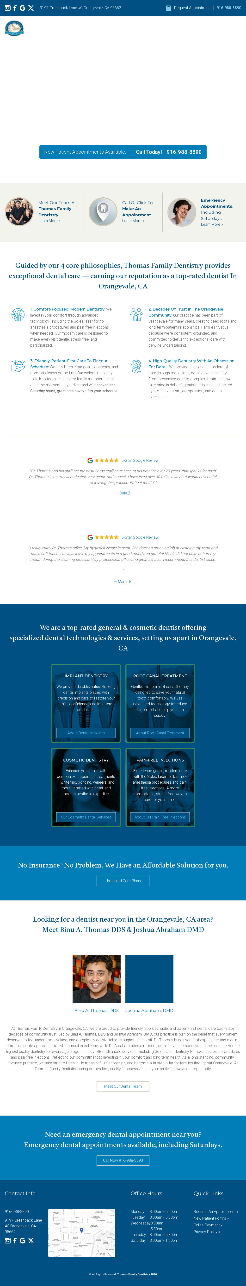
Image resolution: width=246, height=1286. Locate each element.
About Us (127, 28)
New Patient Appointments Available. (85, 152)
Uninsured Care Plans (123, 881)
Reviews (183, 28)
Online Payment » (208, 1225)
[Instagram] (8, 8)
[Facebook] (15, 8)
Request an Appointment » (216, 1211)
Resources (209, 28)
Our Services (155, 28)
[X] (31, 8)
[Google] (22, 8)
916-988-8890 (229, 8)
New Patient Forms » (211, 1218)
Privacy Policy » (207, 1232)
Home (105, 28)
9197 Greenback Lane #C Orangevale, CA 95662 (80, 8)
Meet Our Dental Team (123, 1086)
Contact (234, 28)
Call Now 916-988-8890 (123, 1160)
